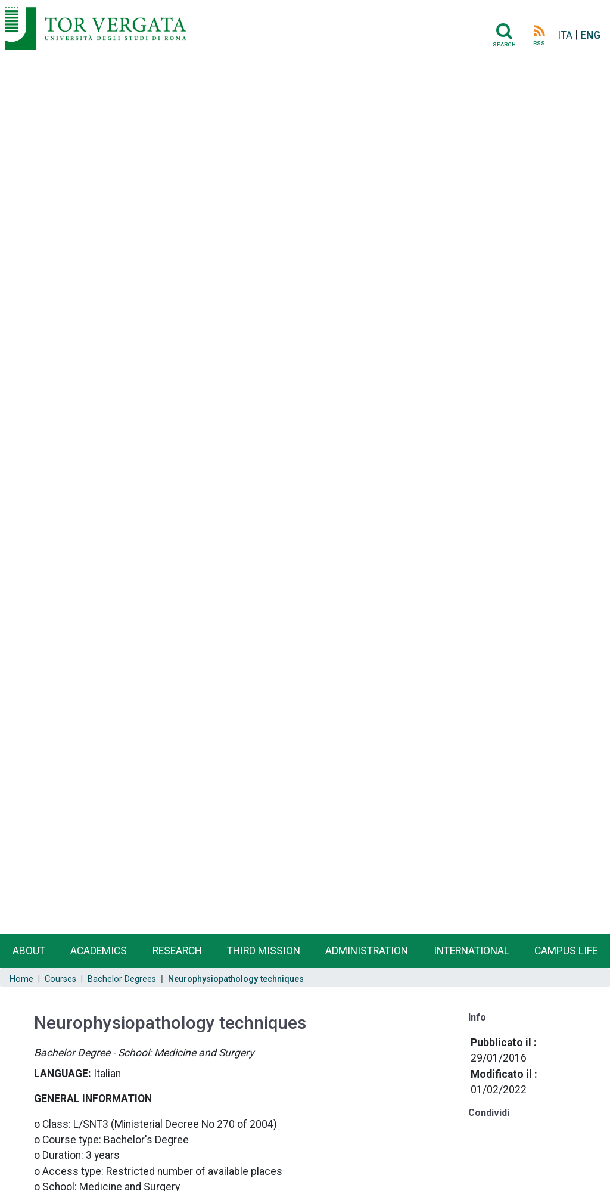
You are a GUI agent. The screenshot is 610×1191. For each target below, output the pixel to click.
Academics (98, 951)
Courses (60, 979)
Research (177, 951)
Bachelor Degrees (122, 979)
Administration (366, 951)
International (471, 951)
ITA (565, 35)
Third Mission (263, 951)
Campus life (565, 951)
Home (21, 979)
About (29, 951)
